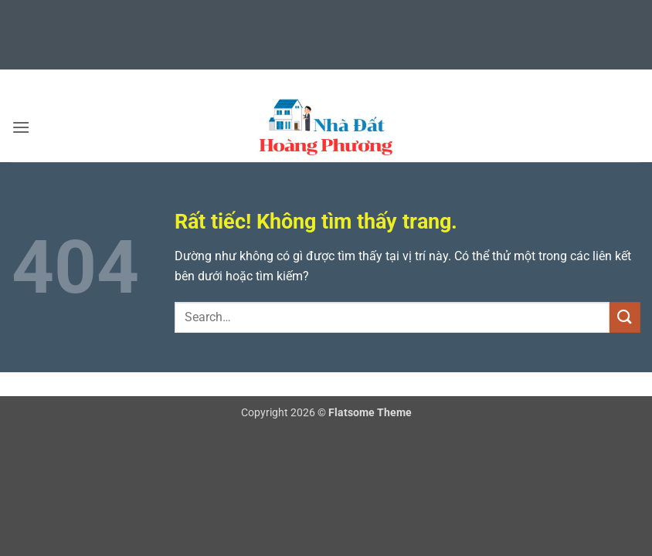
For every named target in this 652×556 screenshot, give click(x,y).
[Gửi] (625, 317)
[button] (21, 127)
